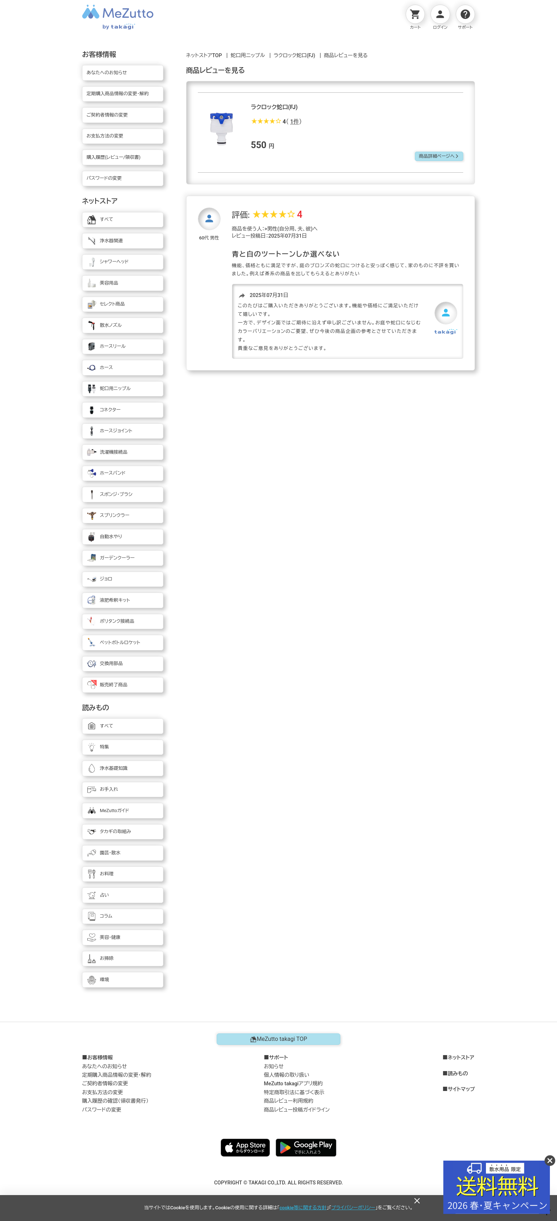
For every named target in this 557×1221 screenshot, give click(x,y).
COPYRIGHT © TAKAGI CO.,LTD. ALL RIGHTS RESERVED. (278, 1183)
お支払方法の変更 (102, 1093)
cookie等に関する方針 (303, 1207)
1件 (294, 121)
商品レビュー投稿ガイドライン (297, 1110)
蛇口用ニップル (248, 56)
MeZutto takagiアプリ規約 (293, 1084)
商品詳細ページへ (439, 156)
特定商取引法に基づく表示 (294, 1093)
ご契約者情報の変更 (105, 1084)
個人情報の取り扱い (286, 1075)
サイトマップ (461, 1089)
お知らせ (274, 1067)
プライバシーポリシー (353, 1207)
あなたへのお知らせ (104, 1067)
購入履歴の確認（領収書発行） (115, 1101)
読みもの (458, 1074)
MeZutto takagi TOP (278, 1039)
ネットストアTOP (204, 56)
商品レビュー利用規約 (288, 1101)
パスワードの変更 (101, 1110)
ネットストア (461, 1058)
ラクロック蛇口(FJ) (294, 56)
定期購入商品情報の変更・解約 (116, 1075)
